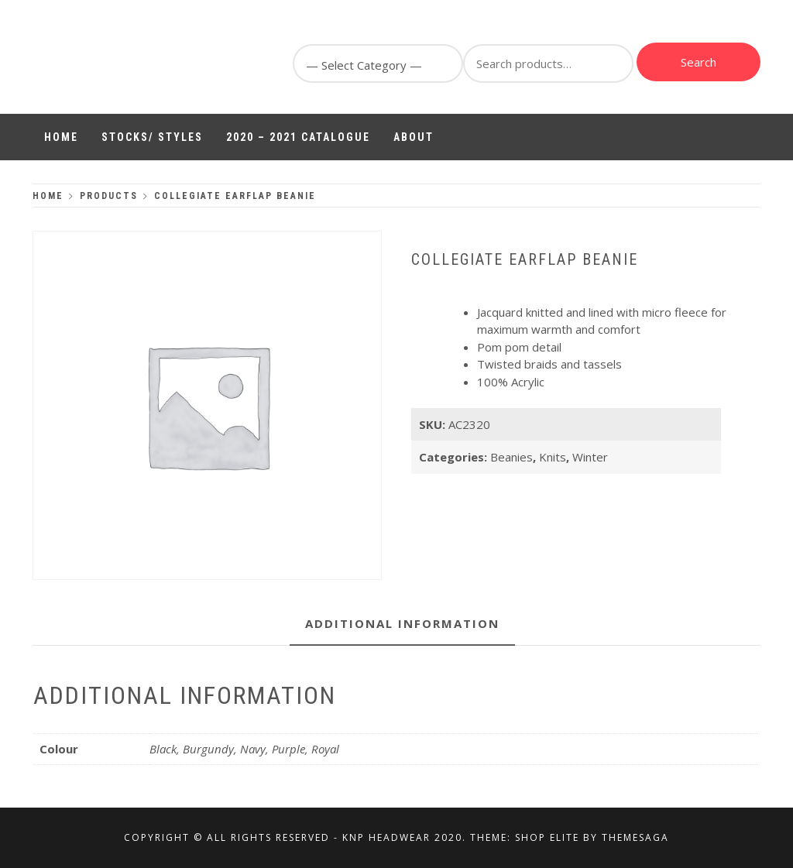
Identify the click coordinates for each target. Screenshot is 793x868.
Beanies (511, 457)
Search (698, 62)
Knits (552, 457)
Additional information (402, 623)
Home (61, 137)
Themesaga (635, 837)
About (413, 137)
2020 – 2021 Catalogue (298, 137)
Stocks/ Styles (152, 137)
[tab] (402, 624)
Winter (590, 457)
